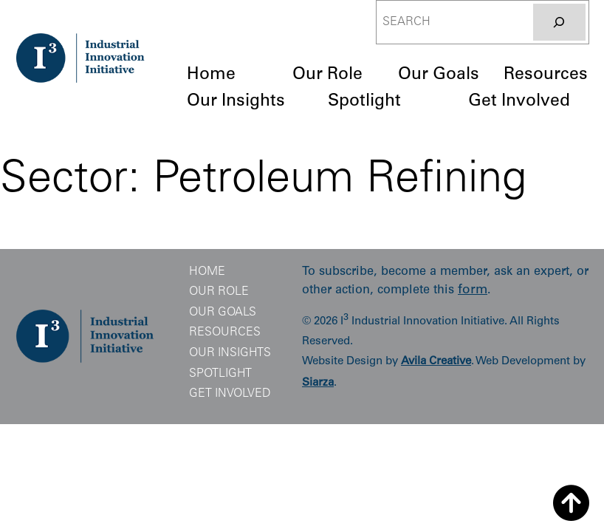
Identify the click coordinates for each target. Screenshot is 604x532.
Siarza (318, 383)
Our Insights (230, 353)
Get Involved (230, 394)
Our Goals (222, 312)
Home (207, 272)
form (472, 290)
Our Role (219, 292)
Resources (225, 332)
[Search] (559, 22)
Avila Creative (436, 361)
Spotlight (220, 374)
